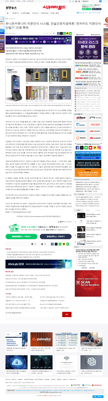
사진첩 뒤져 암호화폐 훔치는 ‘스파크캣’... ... (53, 300)
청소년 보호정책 (39, 379)
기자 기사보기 (65, 222)
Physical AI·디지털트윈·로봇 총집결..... (51, 304)
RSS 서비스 (73, 379)
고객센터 (53, 379)
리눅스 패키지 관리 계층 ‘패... (88, 189)
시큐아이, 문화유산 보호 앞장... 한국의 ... (88, 201)
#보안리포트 (45, 13)
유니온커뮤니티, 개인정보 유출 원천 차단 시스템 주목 (23, 257)
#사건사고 (35, 13)
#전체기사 (16, 13)
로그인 (7, 1)
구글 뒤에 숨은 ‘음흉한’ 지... (87, 186)
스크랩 (23, 1)
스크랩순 (97, 210)
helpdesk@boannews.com (82, 387)
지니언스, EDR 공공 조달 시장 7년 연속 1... (53, 297)
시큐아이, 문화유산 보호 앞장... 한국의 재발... (19, 297)
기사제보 (18, 1)
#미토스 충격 (55, 13)
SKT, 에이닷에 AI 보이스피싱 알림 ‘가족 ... (18, 304)
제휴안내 (59, 379)
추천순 (88, 210)
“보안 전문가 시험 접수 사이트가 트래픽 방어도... (55, 308)
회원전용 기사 (83, 12)
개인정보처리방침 (28, 379)
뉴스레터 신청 (30, 1)
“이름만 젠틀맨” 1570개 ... (87, 191)
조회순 (78, 210)
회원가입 (12, 1)
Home (6, 18)
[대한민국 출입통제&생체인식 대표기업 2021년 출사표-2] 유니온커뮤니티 (29, 254)
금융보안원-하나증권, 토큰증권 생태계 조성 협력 (20, 308)
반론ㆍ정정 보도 (98, 396)
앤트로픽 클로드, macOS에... (88, 184)
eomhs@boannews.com (22, 212)
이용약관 (20, 379)
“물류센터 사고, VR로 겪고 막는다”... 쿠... (18, 300)
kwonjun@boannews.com (54, 392)
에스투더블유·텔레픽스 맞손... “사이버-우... (88, 197)
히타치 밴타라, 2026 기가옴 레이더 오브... (88, 206)
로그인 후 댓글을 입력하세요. (33, 314)
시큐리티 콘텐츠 (96, 12)
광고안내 (14, 379)
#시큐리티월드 (25, 13)
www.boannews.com (37, 216)
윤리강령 (47, 379)
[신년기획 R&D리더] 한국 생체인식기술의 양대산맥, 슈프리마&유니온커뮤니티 (31, 252)
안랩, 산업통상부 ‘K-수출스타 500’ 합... (87, 199)
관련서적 (65, 379)
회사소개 (7, 379)
